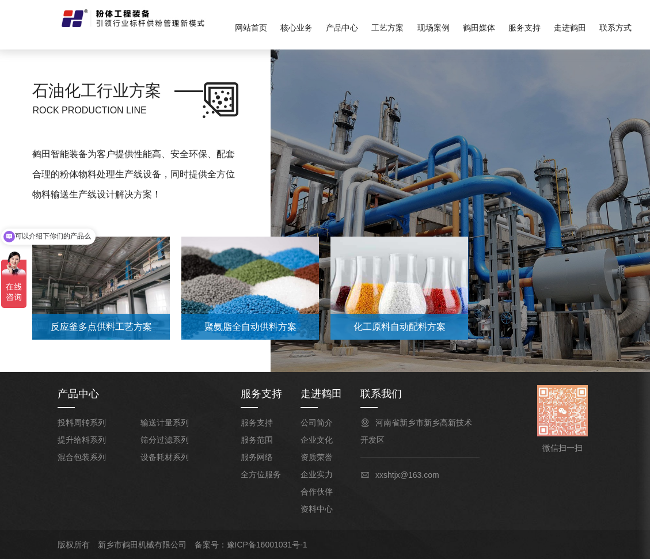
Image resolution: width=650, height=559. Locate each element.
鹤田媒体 (479, 27)
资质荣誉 (317, 457)
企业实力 (317, 474)
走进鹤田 (570, 27)
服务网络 (257, 457)
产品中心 (342, 27)
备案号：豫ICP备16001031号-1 (251, 544)
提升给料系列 (82, 439)
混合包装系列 (82, 457)
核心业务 (296, 27)
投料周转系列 (82, 422)
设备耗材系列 (164, 457)
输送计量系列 (164, 422)
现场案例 (433, 27)
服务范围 (257, 439)
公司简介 (317, 422)
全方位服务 (261, 474)
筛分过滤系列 (164, 439)
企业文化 (317, 439)
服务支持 (524, 27)
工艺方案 (387, 27)
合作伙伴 (317, 491)
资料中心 (317, 509)
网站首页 (251, 27)
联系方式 (615, 27)
